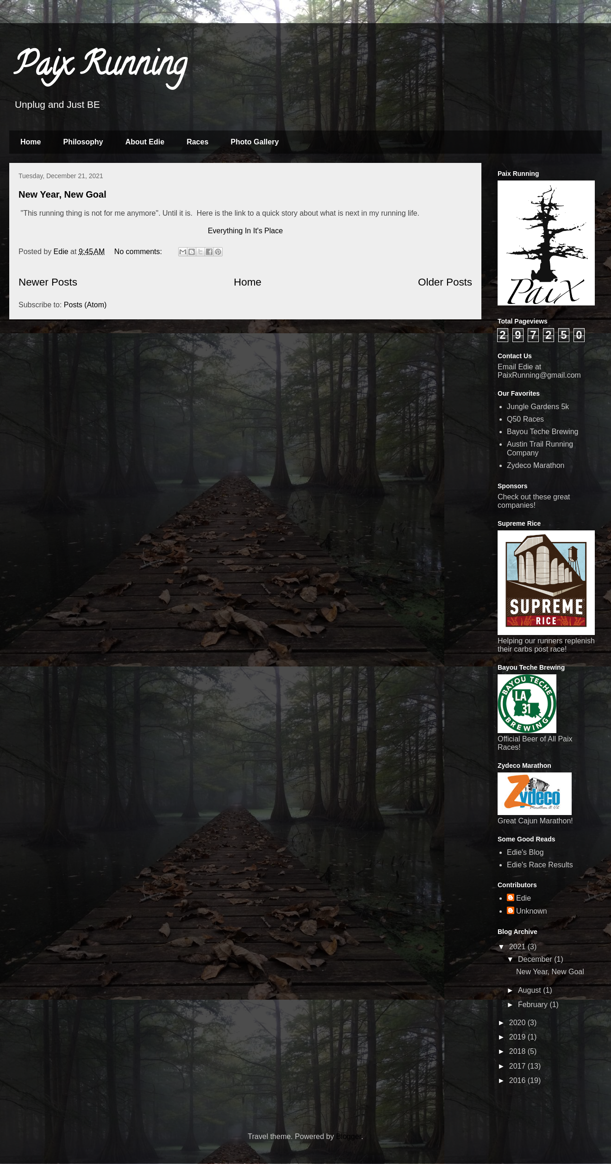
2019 (518, 1037)
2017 (518, 1066)
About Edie (144, 142)
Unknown (531, 911)
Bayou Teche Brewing (542, 432)
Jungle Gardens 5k (538, 407)
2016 (518, 1080)
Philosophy (83, 142)
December (536, 959)
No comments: (139, 251)
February (533, 1004)
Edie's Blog (525, 852)
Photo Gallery (255, 142)
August (530, 990)
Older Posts (445, 282)
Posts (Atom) (85, 305)
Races (197, 142)
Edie (523, 898)
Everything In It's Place (245, 231)
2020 (518, 1023)
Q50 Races (525, 419)
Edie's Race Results (540, 865)
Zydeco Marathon (536, 465)
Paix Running (100, 68)
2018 (518, 1051)
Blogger (348, 1136)
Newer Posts (48, 282)
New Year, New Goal (62, 194)
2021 (518, 947)
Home (30, 142)
